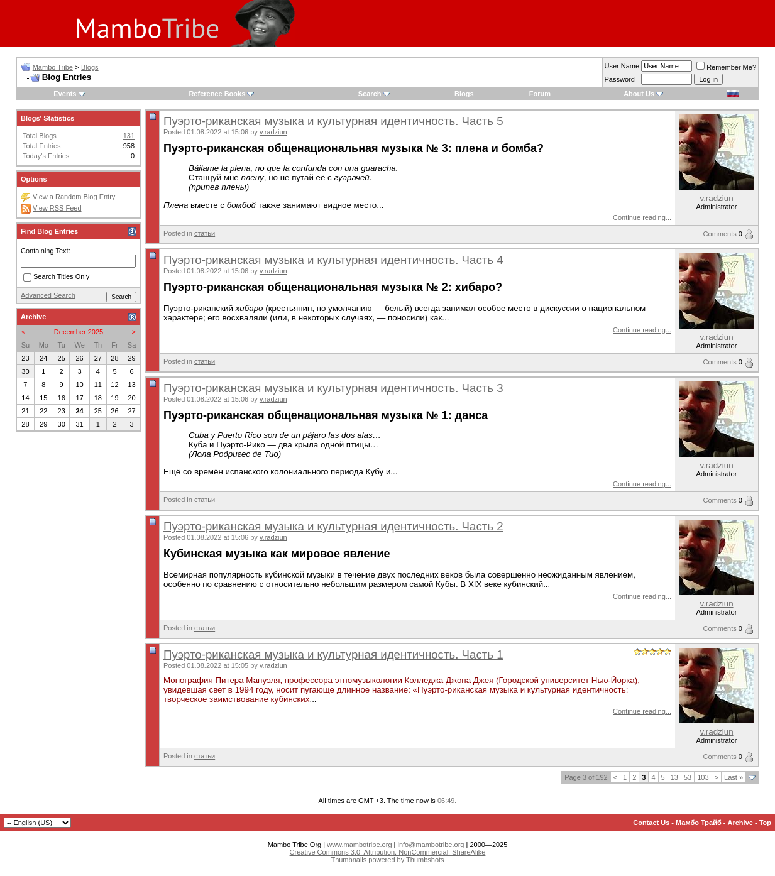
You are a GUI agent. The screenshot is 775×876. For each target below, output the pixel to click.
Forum (540, 93)
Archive (740, 822)
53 (687, 777)
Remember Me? (726, 67)
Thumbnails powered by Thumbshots (387, 859)
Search (370, 93)
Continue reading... (642, 217)
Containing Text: (45, 251)
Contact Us (651, 822)
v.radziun (273, 132)
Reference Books (217, 93)
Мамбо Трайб (699, 822)
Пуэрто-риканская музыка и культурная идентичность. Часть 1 (333, 654)
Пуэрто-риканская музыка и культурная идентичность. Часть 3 (333, 388)
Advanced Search (48, 295)
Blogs (90, 67)
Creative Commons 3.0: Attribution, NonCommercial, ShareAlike (388, 852)
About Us (639, 93)
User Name (622, 66)
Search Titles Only (56, 277)
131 (129, 136)
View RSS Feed (57, 208)
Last (733, 777)
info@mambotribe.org (431, 844)
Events (64, 93)
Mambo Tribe (53, 67)
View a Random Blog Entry (74, 196)
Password (620, 79)
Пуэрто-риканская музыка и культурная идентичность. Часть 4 (333, 259)
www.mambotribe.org (359, 844)
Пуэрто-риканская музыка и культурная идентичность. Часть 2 (333, 526)
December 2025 (78, 332)
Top (765, 822)
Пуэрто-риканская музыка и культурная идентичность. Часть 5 (333, 121)
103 (702, 777)
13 (674, 777)
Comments (720, 234)
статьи (204, 233)
